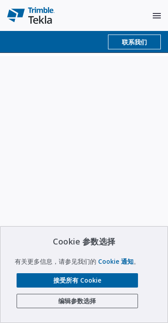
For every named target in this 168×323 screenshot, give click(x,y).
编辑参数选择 (77, 301)
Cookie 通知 (116, 261)
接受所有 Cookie (77, 280)
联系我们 (134, 42)
